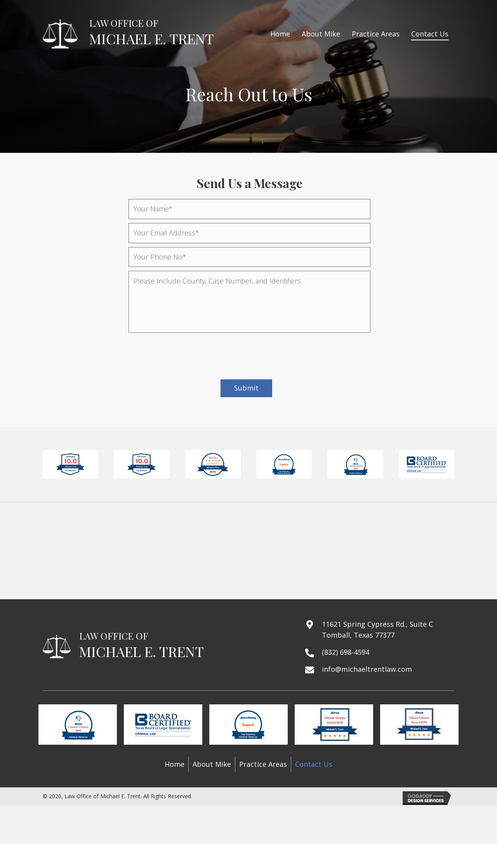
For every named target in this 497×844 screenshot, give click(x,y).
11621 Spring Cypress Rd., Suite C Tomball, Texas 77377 (377, 629)
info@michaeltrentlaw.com (367, 669)
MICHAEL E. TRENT (151, 38)
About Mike (212, 764)
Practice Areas (263, 764)
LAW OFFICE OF (123, 23)
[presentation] (188, 352)
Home (174, 764)
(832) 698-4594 (345, 652)
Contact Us (313, 764)
